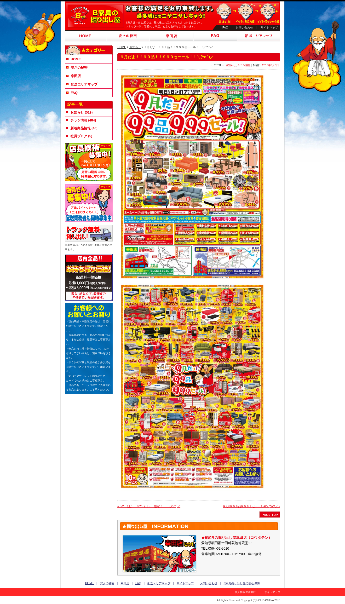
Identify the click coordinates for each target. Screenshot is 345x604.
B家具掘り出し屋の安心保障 (242, 583)
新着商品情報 (80, 128)
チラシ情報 (244, 65)
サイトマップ (269, 27)
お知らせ (135, 47)
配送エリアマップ (258, 36)
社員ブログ (78, 136)
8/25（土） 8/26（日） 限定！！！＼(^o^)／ (148, 506)
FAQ (225, 27)
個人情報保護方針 (245, 592)
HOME (85, 36)
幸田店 (172, 36)
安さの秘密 (128, 36)
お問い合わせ (244, 27)
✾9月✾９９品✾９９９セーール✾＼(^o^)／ (251, 506)
